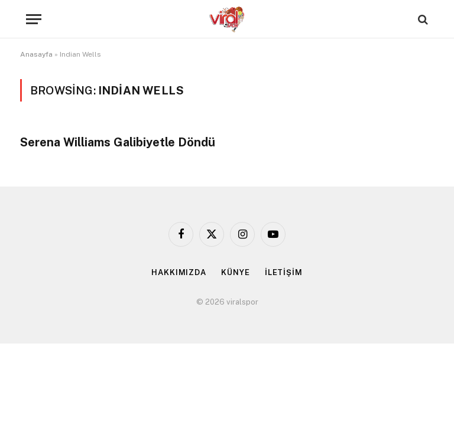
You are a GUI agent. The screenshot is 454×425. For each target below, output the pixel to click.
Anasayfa (36, 54)
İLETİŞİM (284, 272)
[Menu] (33, 19)
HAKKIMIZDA (178, 272)
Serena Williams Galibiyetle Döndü (117, 142)
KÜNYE (235, 272)
